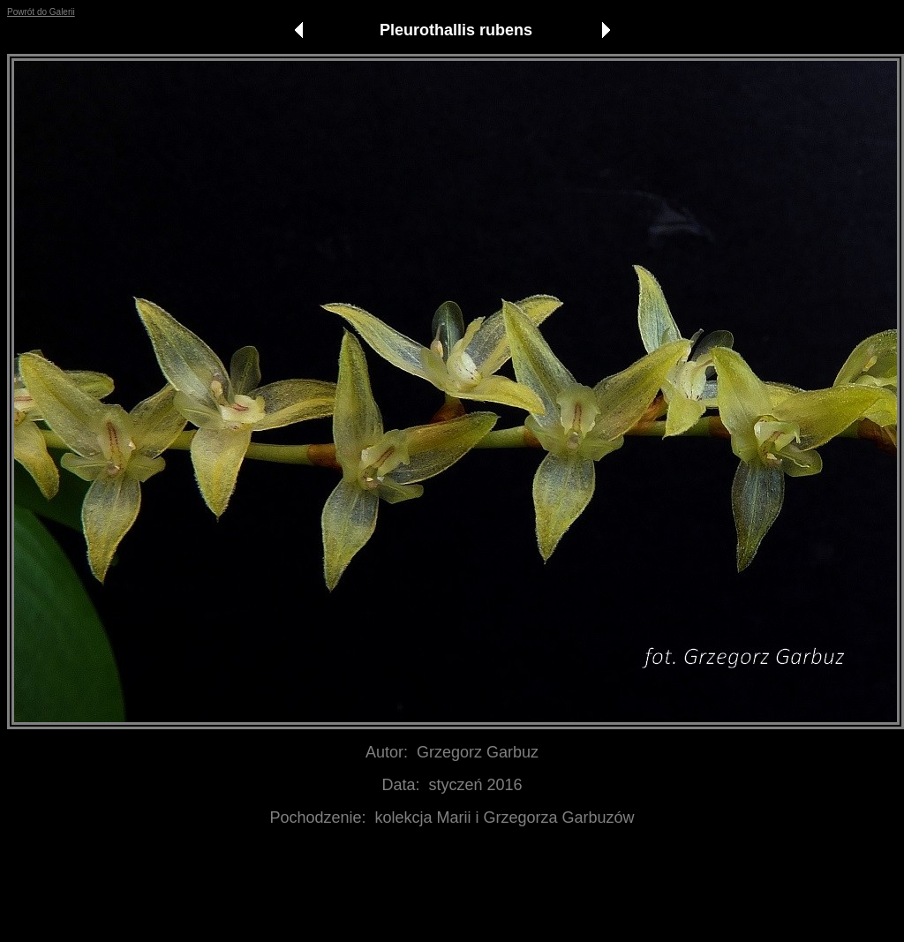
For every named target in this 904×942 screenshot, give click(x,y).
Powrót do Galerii (41, 12)
